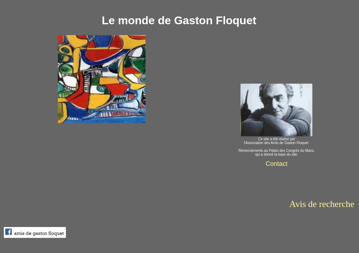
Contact (276, 163)
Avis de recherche (322, 204)
